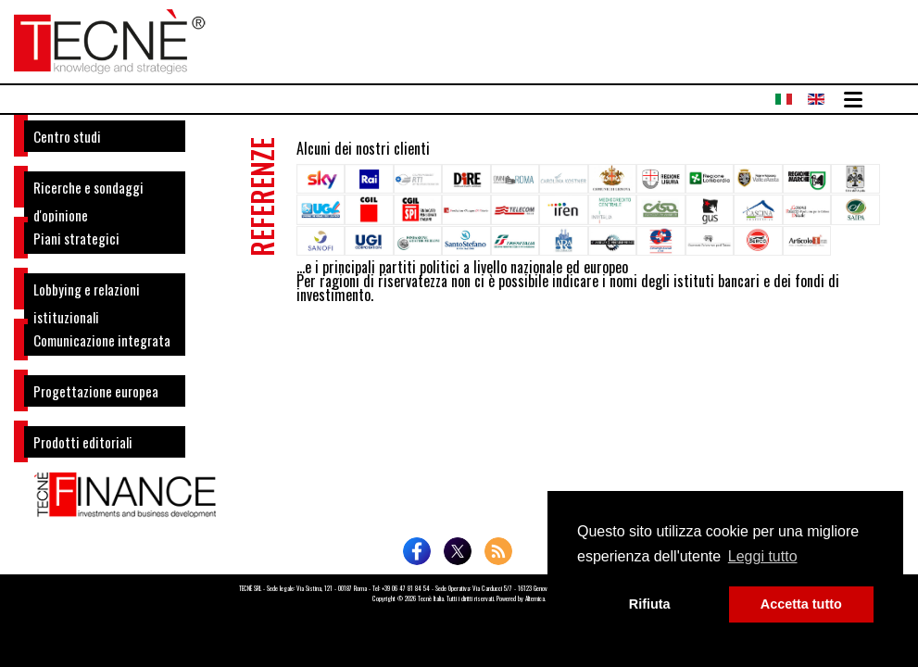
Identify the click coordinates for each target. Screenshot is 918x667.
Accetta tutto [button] (801, 604)
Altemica (535, 598)
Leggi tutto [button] (763, 556)
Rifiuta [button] (650, 604)
